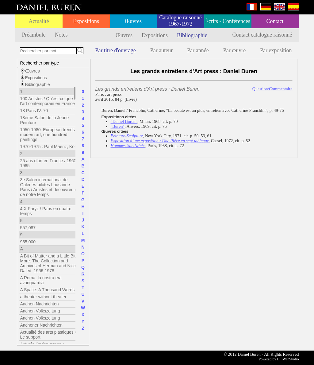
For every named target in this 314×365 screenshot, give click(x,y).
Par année (198, 50)
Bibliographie (192, 35)
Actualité (39, 21)
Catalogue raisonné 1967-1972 (180, 20)
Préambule (34, 35)
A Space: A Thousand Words (47, 289)
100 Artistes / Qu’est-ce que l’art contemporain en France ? (49, 101)
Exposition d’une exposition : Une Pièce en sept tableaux (160, 141)
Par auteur (161, 50)
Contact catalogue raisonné (262, 35)
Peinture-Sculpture (127, 136)
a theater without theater (43, 296)
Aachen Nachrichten (39, 303)
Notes (61, 35)
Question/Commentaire (272, 89)
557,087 (28, 227)
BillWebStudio (288, 359)
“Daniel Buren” (124, 121)
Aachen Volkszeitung (40, 310)
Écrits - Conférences (227, 21)
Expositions (86, 21)
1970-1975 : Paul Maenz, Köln (49, 146)
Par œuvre (234, 50)
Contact (275, 21)
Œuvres (133, 21)
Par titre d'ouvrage (115, 50)
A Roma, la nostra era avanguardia (41, 280)
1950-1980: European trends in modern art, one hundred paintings (49, 134)
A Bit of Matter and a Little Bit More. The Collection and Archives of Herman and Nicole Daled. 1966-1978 (49, 263)
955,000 (28, 241)
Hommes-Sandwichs (128, 145)
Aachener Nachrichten (41, 325)
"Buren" (118, 126)
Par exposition (276, 50)
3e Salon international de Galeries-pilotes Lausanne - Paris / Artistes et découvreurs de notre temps (48, 187)
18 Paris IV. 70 (34, 110)
